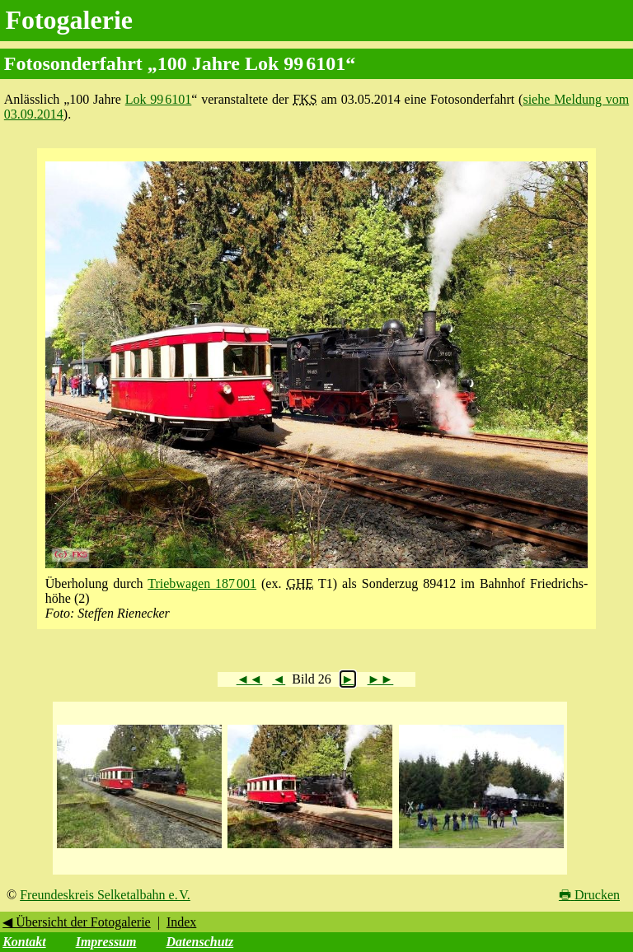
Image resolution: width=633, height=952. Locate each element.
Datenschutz (199, 942)
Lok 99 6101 (158, 99)
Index (181, 922)
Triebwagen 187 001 (202, 583)
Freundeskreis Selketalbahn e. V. (105, 895)
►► (381, 679)
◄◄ (250, 679)
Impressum (106, 942)
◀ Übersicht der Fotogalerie (76, 922)
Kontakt (23, 942)
